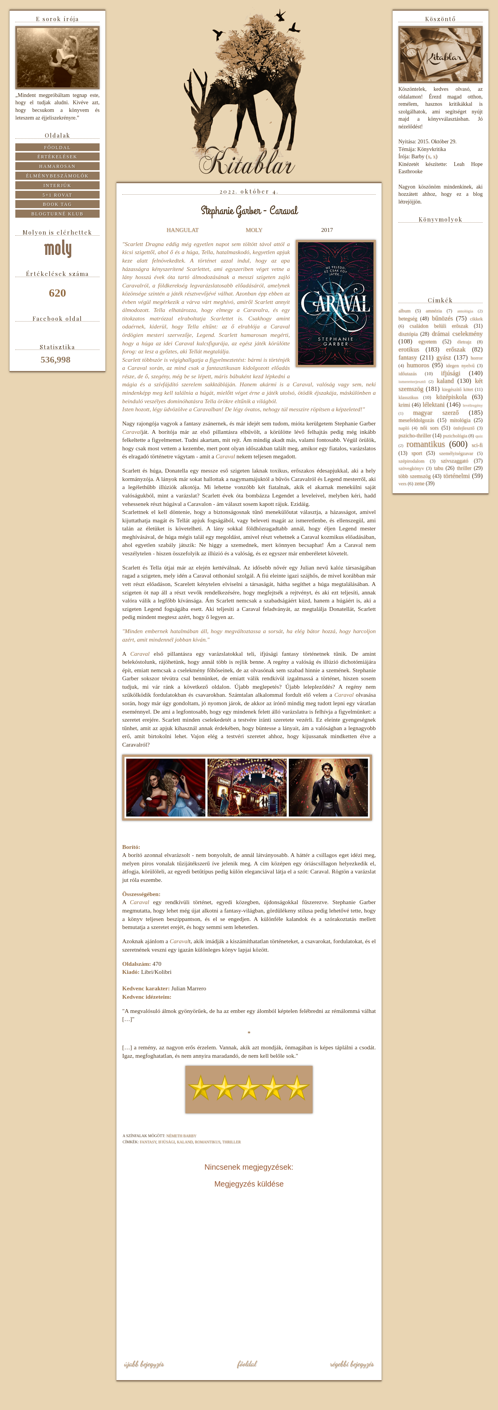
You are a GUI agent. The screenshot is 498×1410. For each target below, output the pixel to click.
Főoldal (247, 1363)
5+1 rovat (57, 195)
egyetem (427, 342)
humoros (417, 365)
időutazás (407, 373)
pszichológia (455, 435)
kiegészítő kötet (457, 389)
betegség (407, 319)
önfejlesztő (463, 428)
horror (477, 358)
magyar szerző (436, 412)
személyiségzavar (456, 453)
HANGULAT (183, 230)
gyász (443, 357)
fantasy (148, 1142)
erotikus (408, 349)
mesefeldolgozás (416, 420)
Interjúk (57, 185)
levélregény (473, 405)
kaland (185, 1142)
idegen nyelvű (460, 365)
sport (416, 453)
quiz (479, 435)
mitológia (460, 420)
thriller (231, 1142)
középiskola (451, 397)
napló (403, 428)
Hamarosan (57, 166)
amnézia (434, 311)
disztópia (408, 334)
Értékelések (58, 156)
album (404, 311)
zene (419, 483)
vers (402, 483)
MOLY (254, 230)
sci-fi (477, 445)
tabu (438, 468)
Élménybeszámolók (57, 176)
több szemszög (414, 476)
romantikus (208, 1142)
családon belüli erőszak (439, 326)
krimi (404, 405)
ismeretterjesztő (412, 381)
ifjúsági (166, 1142)
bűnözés (442, 318)
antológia (465, 311)
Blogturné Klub (57, 214)
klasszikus (408, 397)
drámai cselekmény (457, 333)
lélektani (434, 404)
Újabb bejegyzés (144, 1363)
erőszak (455, 349)
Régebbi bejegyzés (352, 1363)
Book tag (57, 204)
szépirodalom (411, 461)
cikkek (476, 319)
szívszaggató (455, 461)
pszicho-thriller (414, 435)
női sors (429, 428)
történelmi (456, 475)
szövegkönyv (411, 468)
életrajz (464, 342)
